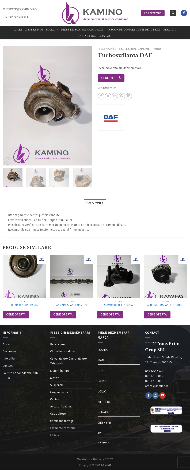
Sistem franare (60, 371)
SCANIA (103, 350)
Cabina (54, 399)
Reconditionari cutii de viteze (134, 29)
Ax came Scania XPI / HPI (71, 305)
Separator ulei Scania (118, 305)
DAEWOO (103, 443)
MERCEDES (105, 402)
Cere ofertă (111, 78)
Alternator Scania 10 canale (165, 305)
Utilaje (54, 435)
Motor (158, 49)
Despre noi (34, 29)
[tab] (95, 203)
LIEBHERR (104, 423)
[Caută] (173, 13)
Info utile (87, 35)
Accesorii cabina (61, 406)
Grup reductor (59, 392)
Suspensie (57, 385)
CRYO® (109, 459)
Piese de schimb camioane (83, 29)
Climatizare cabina (62, 351)
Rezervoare (57, 344)
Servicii (169, 29)
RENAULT (104, 412)
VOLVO (102, 391)
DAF (100, 371)
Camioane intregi (61, 421)
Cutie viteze (58, 413)
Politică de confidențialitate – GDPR (22, 375)
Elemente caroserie (63, 428)
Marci (52, 29)
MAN (101, 360)
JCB (100, 433)
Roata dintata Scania (24, 305)
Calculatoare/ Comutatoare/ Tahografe (68, 361)
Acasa (17, 29)
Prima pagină (106, 49)
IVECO (102, 381)
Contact (106, 35)
